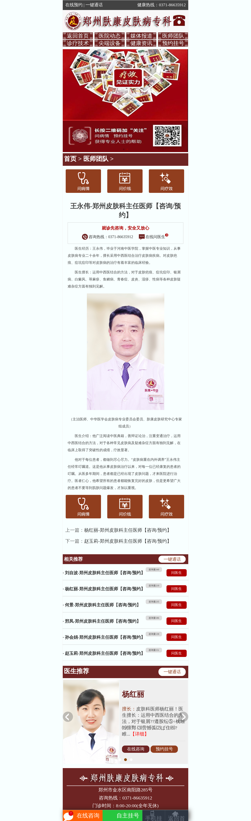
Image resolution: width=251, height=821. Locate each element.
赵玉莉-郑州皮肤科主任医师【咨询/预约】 (128, 541)
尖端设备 (110, 43)
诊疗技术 (78, 43)
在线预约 (74, 5)
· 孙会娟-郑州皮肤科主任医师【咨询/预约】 (104, 637)
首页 (70, 158)
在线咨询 (135, 749)
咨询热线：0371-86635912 (107, 237)
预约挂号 (173, 43)
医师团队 (173, 36)
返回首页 (78, 36)
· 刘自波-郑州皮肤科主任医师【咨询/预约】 (104, 572)
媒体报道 (141, 36)
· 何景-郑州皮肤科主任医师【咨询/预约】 (102, 604)
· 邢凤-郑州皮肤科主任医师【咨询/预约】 (102, 621)
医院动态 (110, 36)
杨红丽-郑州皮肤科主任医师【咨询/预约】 (128, 530)
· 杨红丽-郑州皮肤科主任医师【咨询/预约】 (104, 588)
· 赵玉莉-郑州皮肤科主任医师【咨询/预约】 (104, 653)
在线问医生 (153, 237)
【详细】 (139, 734)
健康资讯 (141, 43)
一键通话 (94, 5)
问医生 (176, 573)
